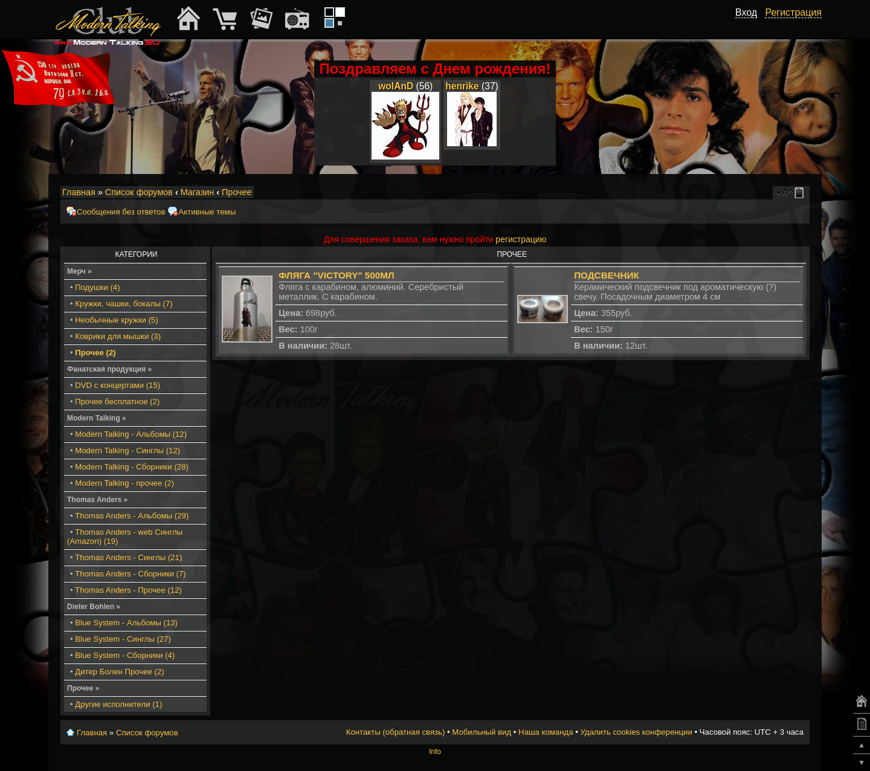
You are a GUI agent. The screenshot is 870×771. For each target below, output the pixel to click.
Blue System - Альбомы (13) (126, 622)
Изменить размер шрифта (784, 192)
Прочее (237, 192)
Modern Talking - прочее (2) (124, 483)
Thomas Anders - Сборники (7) (130, 573)
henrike (461, 86)
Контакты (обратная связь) (395, 732)
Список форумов (139, 192)
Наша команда (545, 732)
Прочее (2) (95, 352)
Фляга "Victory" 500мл (336, 275)
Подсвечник (606, 275)
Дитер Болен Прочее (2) (119, 671)
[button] (750, 26)
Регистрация (793, 12)
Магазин (197, 192)
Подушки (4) (97, 287)
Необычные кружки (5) (116, 319)
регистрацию (520, 239)
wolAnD (395, 86)
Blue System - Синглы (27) (123, 639)
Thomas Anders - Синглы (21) (128, 557)
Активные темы (207, 211)
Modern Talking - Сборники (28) (131, 466)
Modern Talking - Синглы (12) (127, 450)
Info (435, 751)
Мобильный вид (801, 192)
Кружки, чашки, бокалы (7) (123, 303)
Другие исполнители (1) (118, 704)
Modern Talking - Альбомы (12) (131, 434)
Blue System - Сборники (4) (125, 655)
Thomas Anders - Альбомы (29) (131, 515)
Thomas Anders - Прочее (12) (128, 590)
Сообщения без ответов (121, 211)
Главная (78, 192)
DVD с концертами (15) (117, 385)
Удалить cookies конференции (636, 732)
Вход (746, 12)
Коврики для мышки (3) (118, 336)
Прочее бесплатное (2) (117, 401)
